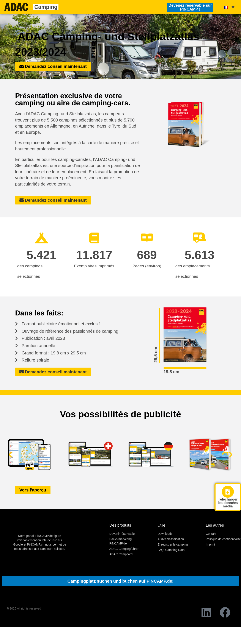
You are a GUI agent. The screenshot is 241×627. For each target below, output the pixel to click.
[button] (10, 454)
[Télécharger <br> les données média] (228, 492)
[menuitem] (229, 7)
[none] (229, 7)
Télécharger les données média (228, 503)
